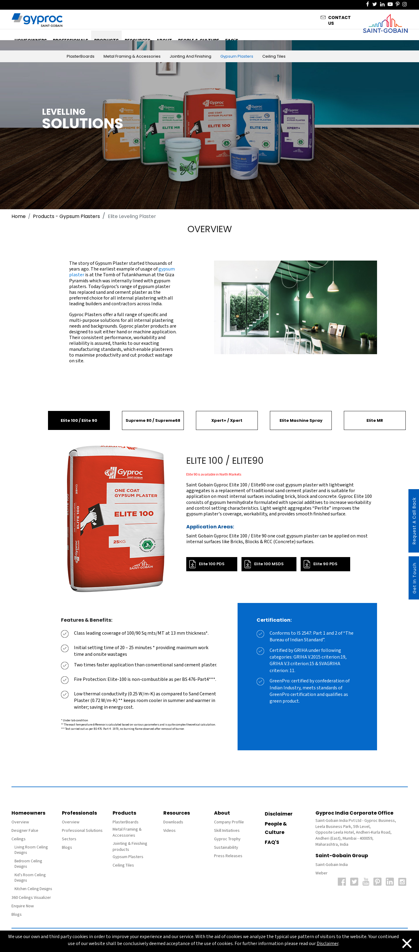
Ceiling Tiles (274, 56)
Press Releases (228, 856)
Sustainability (226, 847)
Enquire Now (22, 906)
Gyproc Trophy (227, 839)
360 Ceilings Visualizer (31, 897)
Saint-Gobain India (331, 864)
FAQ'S (272, 842)
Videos (169, 830)
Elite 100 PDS (212, 564)
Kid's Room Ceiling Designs (30, 878)
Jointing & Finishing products (130, 846)
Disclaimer (279, 813)
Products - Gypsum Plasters (66, 216)
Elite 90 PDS (325, 564)
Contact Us (339, 18)
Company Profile (229, 822)
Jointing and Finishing (190, 56)
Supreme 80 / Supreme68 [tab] (153, 420)
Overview (20, 822)
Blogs (16, 914)
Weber (321, 873)
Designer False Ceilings (24, 835)
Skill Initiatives (227, 830)
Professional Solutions (82, 830)
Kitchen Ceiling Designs (33, 889)
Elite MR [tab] (374, 420)
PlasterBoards (80, 56)
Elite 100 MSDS (269, 564)
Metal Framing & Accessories (132, 56)
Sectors (69, 839)
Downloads (173, 822)
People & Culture (276, 828)
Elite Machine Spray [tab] (301, 420)
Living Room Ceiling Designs (31, 850)
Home (18, 216)
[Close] (407, 943)
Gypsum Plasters (236, 56)
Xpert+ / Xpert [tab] (226, 420)
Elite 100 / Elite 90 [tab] (79, 420)
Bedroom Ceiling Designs (28, 864)
